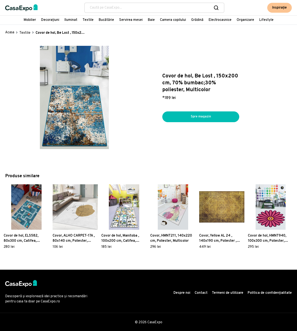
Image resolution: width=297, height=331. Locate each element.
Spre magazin (201, 117)
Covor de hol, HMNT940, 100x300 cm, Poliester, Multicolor (267, 238)
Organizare (245, 20)
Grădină (197, 20)
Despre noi (182, 293)
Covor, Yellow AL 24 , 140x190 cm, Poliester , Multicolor (217, 238)
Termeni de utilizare (227, 293)
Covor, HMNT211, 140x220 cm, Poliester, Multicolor (171, 238)
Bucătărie (106, 20)
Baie (151, 20)
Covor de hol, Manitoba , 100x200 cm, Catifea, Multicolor (120, 238)
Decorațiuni (50, 20)
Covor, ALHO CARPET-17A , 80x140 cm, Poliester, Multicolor (74, 238)
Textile (88, 20)
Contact (201, 293)
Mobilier (30, 20)
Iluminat (70, 20)
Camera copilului (173, 20)
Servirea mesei (131, 20)
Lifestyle (266, 20)
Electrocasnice (220, 20)
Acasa (9, 32)
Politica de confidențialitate (270, 293)
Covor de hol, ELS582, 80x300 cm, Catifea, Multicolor (21, 238)
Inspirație (280, 8)
